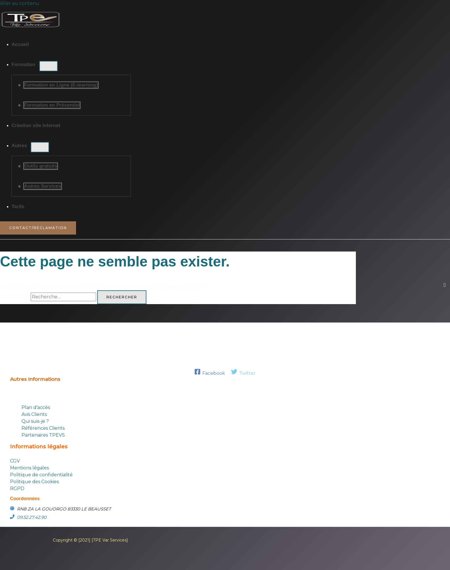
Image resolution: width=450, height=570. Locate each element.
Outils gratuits (40, 166)
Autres (19, 145)
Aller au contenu (19, 3)
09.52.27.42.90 (31, 517)
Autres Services (42, 186)
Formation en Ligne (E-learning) (61, 85)
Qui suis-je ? (35, 421)
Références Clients (43, 428)
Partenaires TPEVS (43, 435)
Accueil (20, 44)
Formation (23, 64)
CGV (15, 461)
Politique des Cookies (34, 481)
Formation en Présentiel (52, 105)
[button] (38, 228)
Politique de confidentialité (41, 474)
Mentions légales (29, 468)
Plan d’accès (36, 407)
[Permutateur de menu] (48, 66)
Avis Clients (34, 414)
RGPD (17, 488)
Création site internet (35, 125)
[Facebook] (209, 373)
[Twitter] (243, 373)
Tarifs (17, 206)
